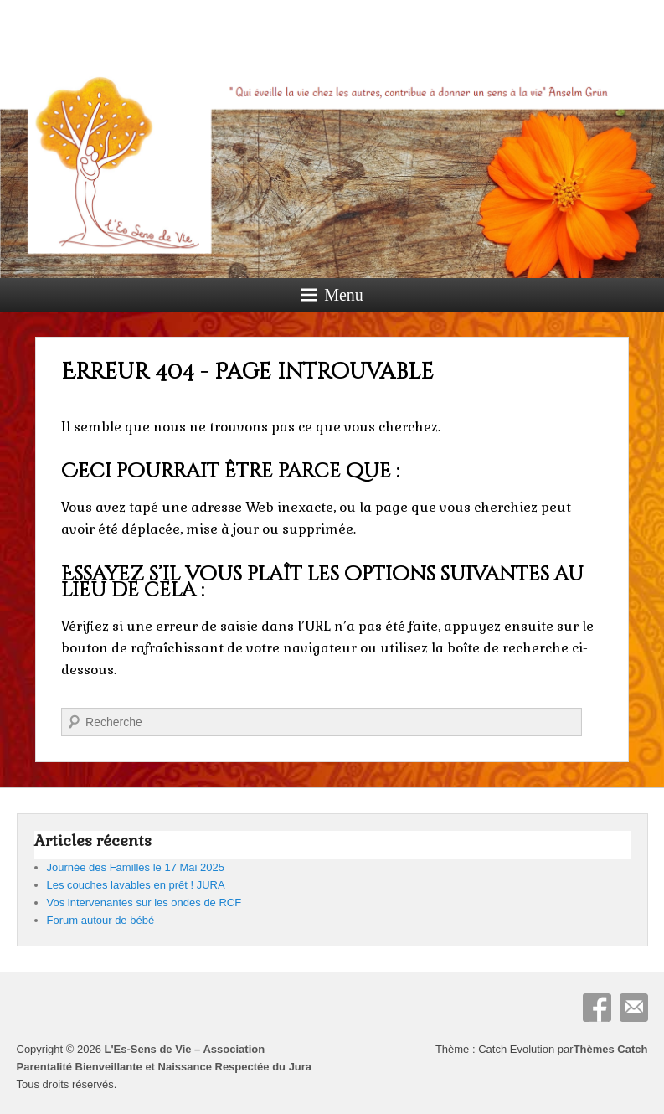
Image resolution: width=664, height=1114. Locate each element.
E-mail (634, 1007)
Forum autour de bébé (101, 920)
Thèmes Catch (611, 1049)
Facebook (597, 1007)
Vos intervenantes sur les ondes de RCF (144, 902)
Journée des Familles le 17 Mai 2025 (135, 867)
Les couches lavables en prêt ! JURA (136, 885)
